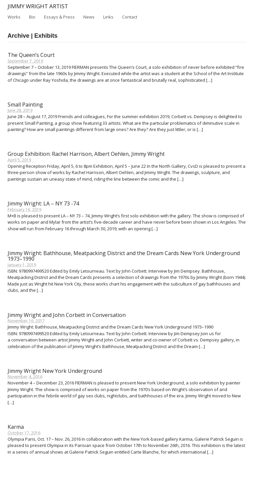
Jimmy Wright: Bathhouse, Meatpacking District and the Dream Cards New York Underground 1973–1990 (124, 256)
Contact (129, 17)
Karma (16, 426)
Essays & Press (59, 16)
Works (14, 17)
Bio (32, 17)
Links (108, 17)
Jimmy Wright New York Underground (55, 371)
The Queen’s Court (31, 55)
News (89, 17)
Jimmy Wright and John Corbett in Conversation (67, 315)
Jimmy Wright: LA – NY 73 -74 (43, 203)
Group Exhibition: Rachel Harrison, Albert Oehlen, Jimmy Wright (86, 153)
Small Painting (25, 104)
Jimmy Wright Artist (38, 6)
